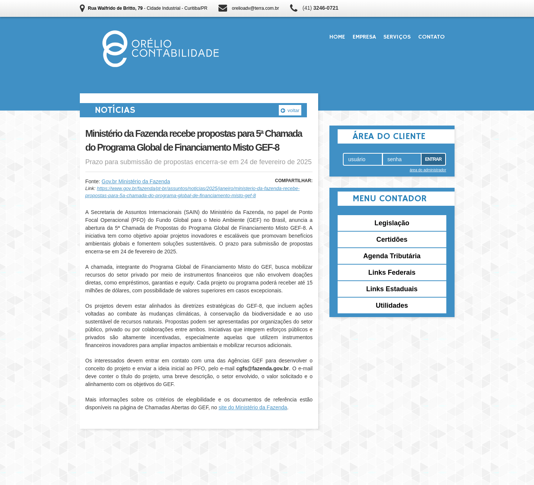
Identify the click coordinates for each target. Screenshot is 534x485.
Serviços (397, 37)
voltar (290, 110)
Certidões (391, 239)
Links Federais (392, 272)
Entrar (433, 159)
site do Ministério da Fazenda (252, 407)
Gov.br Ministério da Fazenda (136, 181)
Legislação (391, 223)
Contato (431, 37)
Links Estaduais (391, 289)
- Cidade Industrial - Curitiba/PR (148, 8)
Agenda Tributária (391, 256)
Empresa (364, 37)
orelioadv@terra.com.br (255, 8)
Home (337, 37)
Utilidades (392, 305)
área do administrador (428, 170)
